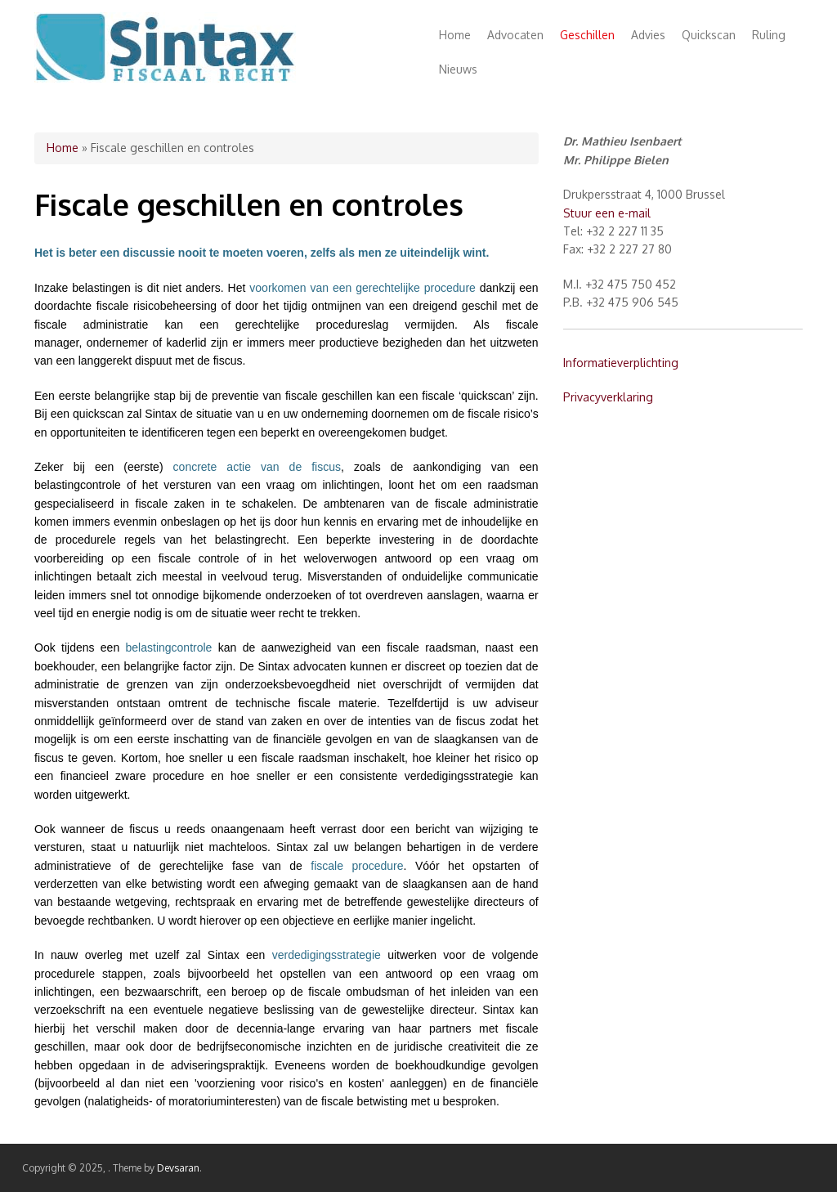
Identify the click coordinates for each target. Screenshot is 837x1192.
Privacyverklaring (608, 397)
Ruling (769, 35)
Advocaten (515, 35)
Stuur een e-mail (607, 213)
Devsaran (178, 1168)
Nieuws (458, 69)
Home (455, 35)
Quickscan (709, 35)
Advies (648, 35)
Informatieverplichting (620, 363)
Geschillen (587, 35)
